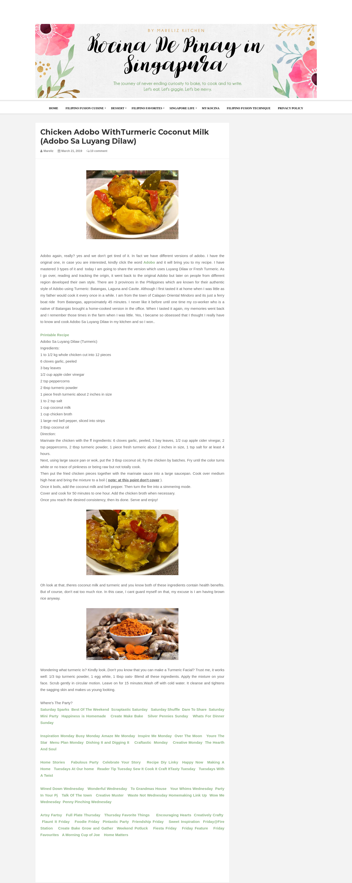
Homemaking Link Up (188, 795)
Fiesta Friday (163, 828)
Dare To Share (194, 709)
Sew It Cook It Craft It (151, 769)
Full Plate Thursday (83, 815)
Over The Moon (188, 736)
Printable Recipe (54, 335)
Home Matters (115, 835)
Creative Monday (189, 742)
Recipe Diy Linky (162, 762)
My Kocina (211, 108)
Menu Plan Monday (67, 742)
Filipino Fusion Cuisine (85, 108)
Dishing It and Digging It (108, 742)
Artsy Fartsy (51, 815)
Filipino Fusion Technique (249, 108)
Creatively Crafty (208, 815)
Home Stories (53, 762)
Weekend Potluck (132, 828)
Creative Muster (110, 795)
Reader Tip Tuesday (114, 769)
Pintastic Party (117, 821)
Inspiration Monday (57, 736)
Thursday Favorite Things (127, 815)
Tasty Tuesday (182, 769)
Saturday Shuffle (165, 709)
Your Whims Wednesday (192, 788)
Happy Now (192, 762)
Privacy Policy (290, 108)
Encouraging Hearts (174, 815)
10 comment (97, 151)
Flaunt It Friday (55, 821)
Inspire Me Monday (154, 736)
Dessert (117, 108)
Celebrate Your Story (122, 762)
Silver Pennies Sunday (168, 716)
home (53, 108)
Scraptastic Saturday (130, 709)
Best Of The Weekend (90, 709)
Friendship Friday (148, 821)
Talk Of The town (77, 795)
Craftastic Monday (150, 742)
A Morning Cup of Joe (81, 835)
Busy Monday (88, 736)
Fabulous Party (85, 762)
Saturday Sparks (54, 709)
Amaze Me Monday (118, 736)
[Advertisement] (176, 11)
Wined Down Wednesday (62, 788)
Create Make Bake (126, 716)
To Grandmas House (148, 788)
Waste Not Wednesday (146, 795)
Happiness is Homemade (84, 716)
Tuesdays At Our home (74, 769)
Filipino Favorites (147, 108)
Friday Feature (195, 828)
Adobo (148, 262)
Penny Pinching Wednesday (87, 802)
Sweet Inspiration (184, 821)
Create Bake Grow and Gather (85, 828)
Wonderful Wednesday (107, 788)
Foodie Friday (88, 821)
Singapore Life (181, 108)
